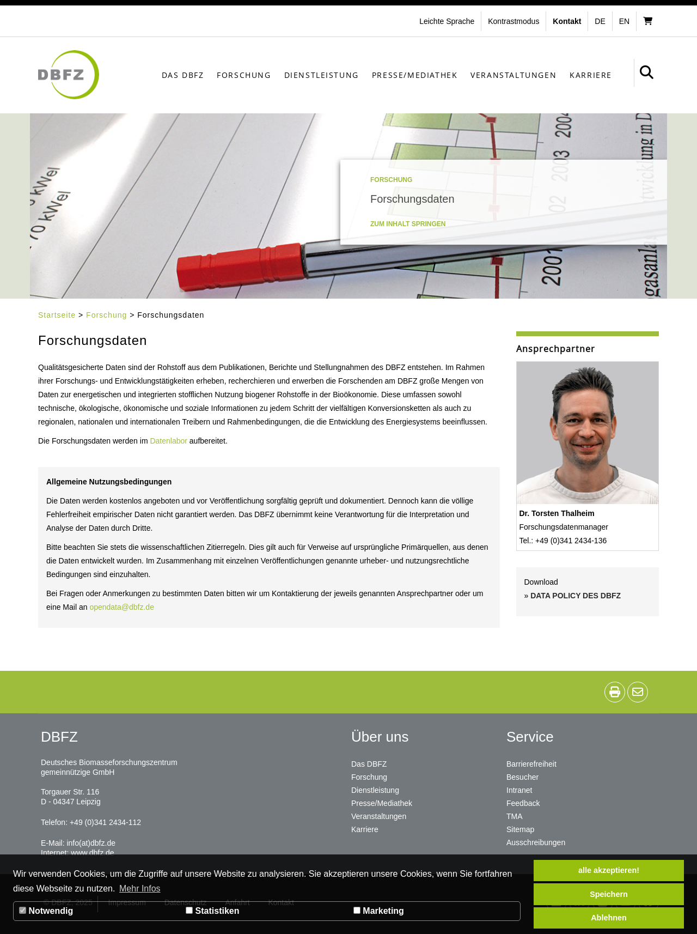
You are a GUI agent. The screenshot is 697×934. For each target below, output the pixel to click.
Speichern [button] (609, 894)
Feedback (523, 803)
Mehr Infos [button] (140, 888)
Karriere (591, 75)
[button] (515, 21)
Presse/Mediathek (415, 75)
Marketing (378, 910)
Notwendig (46, 910)
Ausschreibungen (535, 842)
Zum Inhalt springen (407, 224)
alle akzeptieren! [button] (608, 870)
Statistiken (212, 910)
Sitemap (520, 829)
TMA (514, 816)
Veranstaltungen (513, 75)
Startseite (57, 315)
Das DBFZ (183, 75)
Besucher (522, 777)
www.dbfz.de (92, 852)
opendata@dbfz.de (121, 607)
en (624, 21)
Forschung (244, 75)
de (600, 21)
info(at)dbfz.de (90, 843)
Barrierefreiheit (531, 764)
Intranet (519, 790)
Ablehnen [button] (609, 917)
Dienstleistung (321, 75)
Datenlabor (169, 440)
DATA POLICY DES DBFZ (575, 595)
